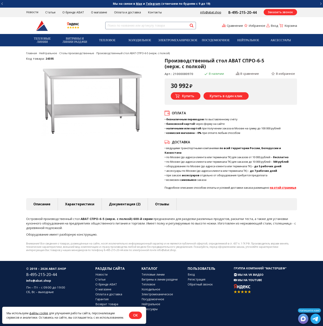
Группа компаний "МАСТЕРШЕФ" (260, 268)
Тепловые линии (42, 40)
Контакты (155, 12)
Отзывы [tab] (162, 204)
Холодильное (139, 40)
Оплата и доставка (127, 12)
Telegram (153, 4)
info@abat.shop (210, 12)
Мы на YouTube (248, 280)
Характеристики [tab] (79, 204)
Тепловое (107, 40)
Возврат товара (106, 304)
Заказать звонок (280, 12)
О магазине (99, 12)
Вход (191, 274)
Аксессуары (280, 40)
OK (135, 315)
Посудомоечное (216, 40)
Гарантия (102, 299)
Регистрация (196, 279)
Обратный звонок (200, 284)
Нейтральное (248, 40)
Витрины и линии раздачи (74, 40)
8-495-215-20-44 (242, 12)
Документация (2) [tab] (124, 204)
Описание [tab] (41, 204)
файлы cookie (38, 313)
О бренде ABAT (73, 12)
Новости (32, 12)
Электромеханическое (177, 40)
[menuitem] (42, 40)
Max (139, 4)
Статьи (50, 12)
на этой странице (283, 187)
